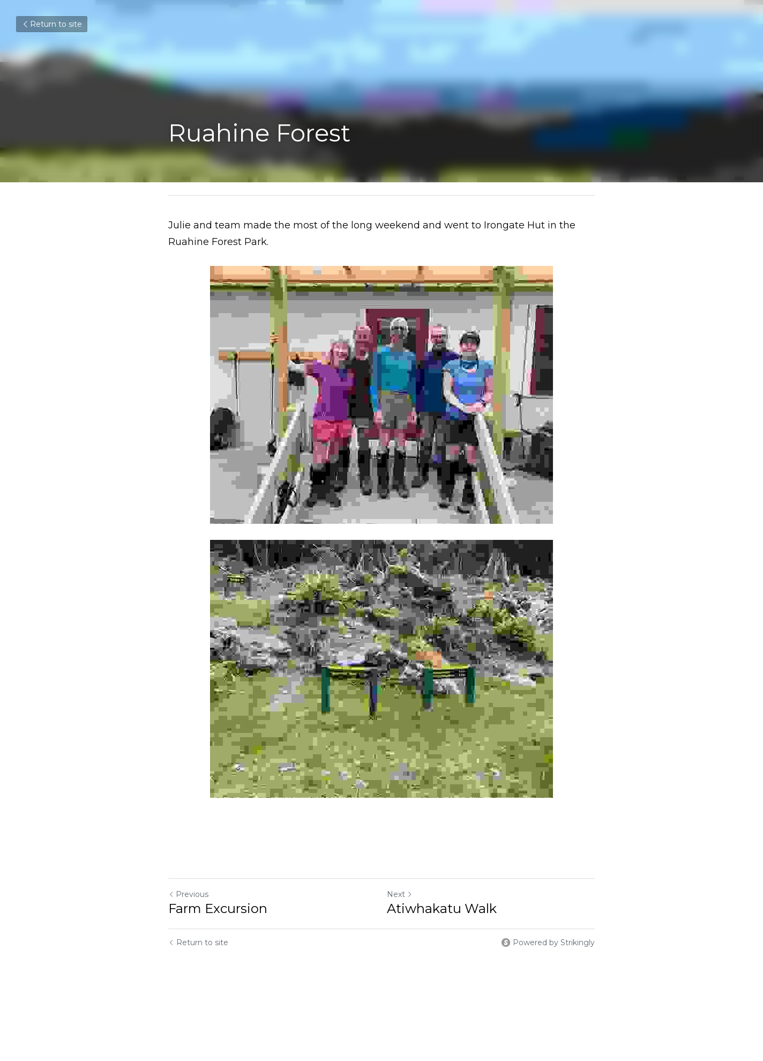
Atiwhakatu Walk (442, 908)
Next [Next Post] (400, 894)
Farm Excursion (217, 908)
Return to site (51, 24)
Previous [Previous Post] (188, 894)
